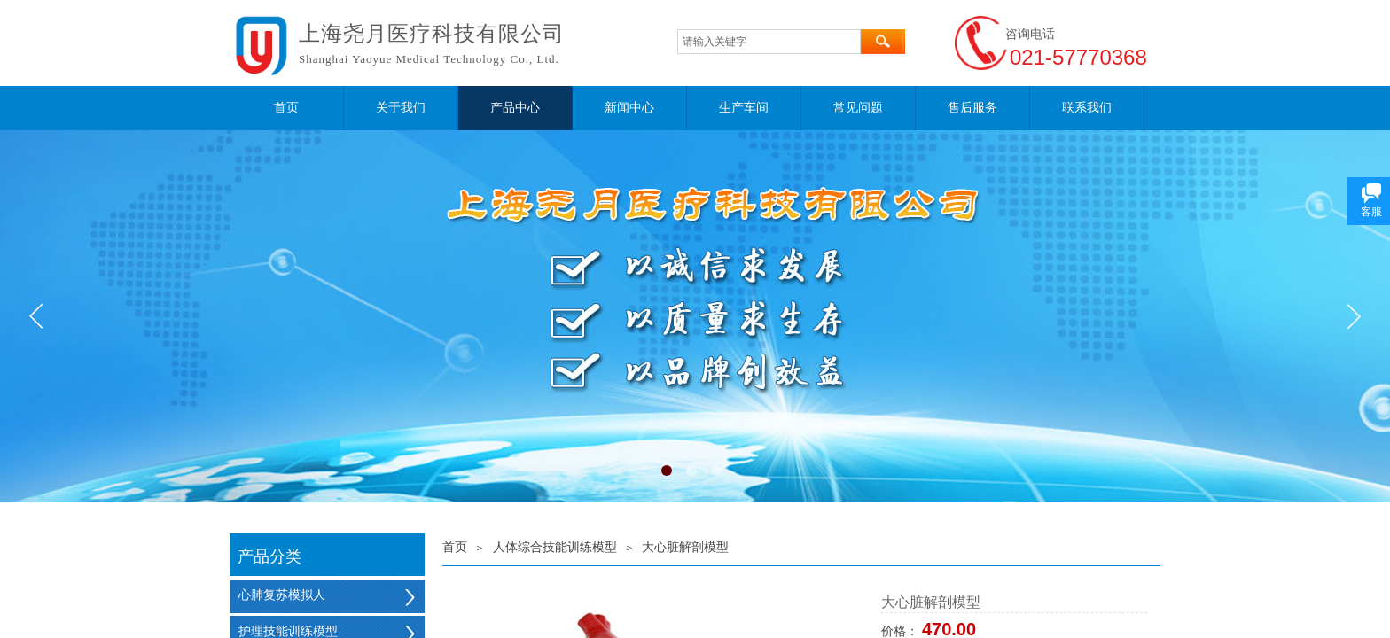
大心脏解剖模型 (685, 547)
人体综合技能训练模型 (555, 547)
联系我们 (1087, 107)
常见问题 (858, 107)
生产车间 (744, 107)
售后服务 (972, 107)
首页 (286, 107)
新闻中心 (629, 107)
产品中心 (515, 107)
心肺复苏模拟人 (281, 595)
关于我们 (401, 107)
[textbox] (769, 41)
